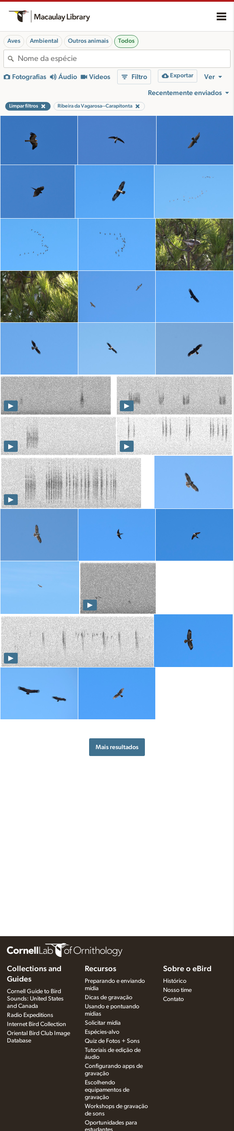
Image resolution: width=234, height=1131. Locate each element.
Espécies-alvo (102, 1032)
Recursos (100, 969)
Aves (13, 41)
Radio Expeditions (30, 1015)
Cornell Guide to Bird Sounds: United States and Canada (35, 998)
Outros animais (88, 41)
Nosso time (177, 990)
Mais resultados (117, 747)
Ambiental (44, 41)
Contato (173, 999)
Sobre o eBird (187, 969)
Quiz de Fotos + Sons (112, 1041)
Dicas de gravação (108, 997)
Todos (126, 41)
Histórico (174, 981)
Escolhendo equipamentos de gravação (107, 1090)
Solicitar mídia (103, 1023)
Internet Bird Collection (36, 1024)
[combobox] (124, 58)
